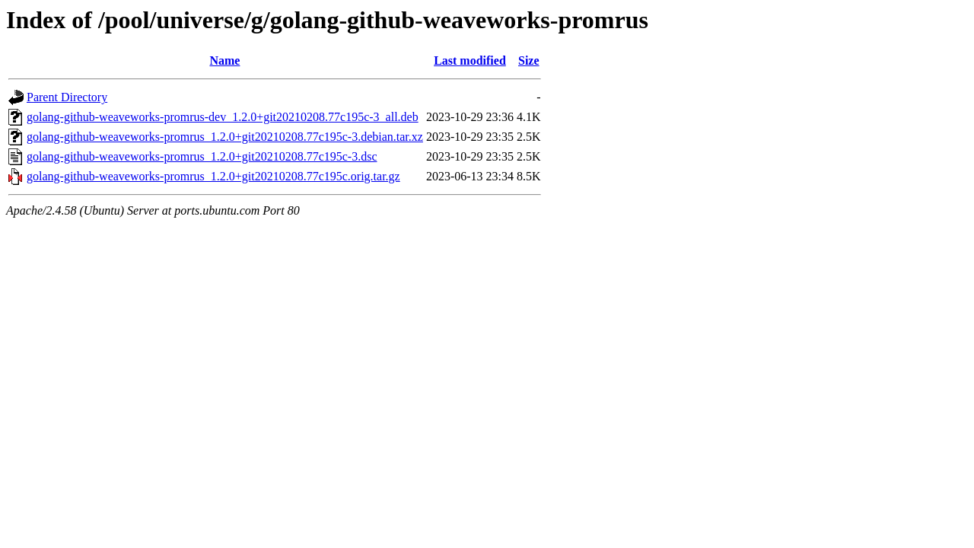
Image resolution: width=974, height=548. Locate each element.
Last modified (470, 60)
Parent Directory (67, 97)
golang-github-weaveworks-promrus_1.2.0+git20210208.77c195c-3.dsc (202, 156)
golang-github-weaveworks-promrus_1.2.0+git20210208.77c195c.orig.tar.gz (213, 176)
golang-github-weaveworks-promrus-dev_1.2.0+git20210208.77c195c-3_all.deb (223, 116)
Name (224, 60)
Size (529, 60)
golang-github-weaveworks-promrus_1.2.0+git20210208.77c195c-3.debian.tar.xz (225, 136)
